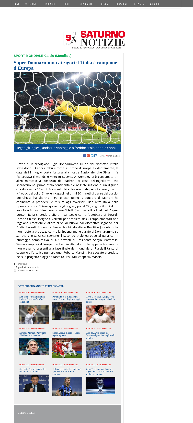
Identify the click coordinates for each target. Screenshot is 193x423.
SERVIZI (139, 4)
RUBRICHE (51, 4)
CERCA (105, 4)
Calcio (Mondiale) (58, 55)
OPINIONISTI (87, 4)
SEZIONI (31, 4)
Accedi (155, 4)
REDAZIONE (121, 4)
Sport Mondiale (28, 55)
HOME (17, 4)
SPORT (68, 4)
